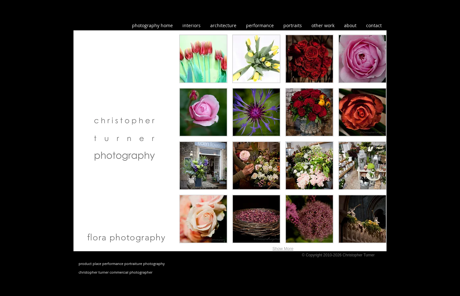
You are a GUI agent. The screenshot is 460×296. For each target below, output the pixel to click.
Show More (283, 248)
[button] (323, 25)
